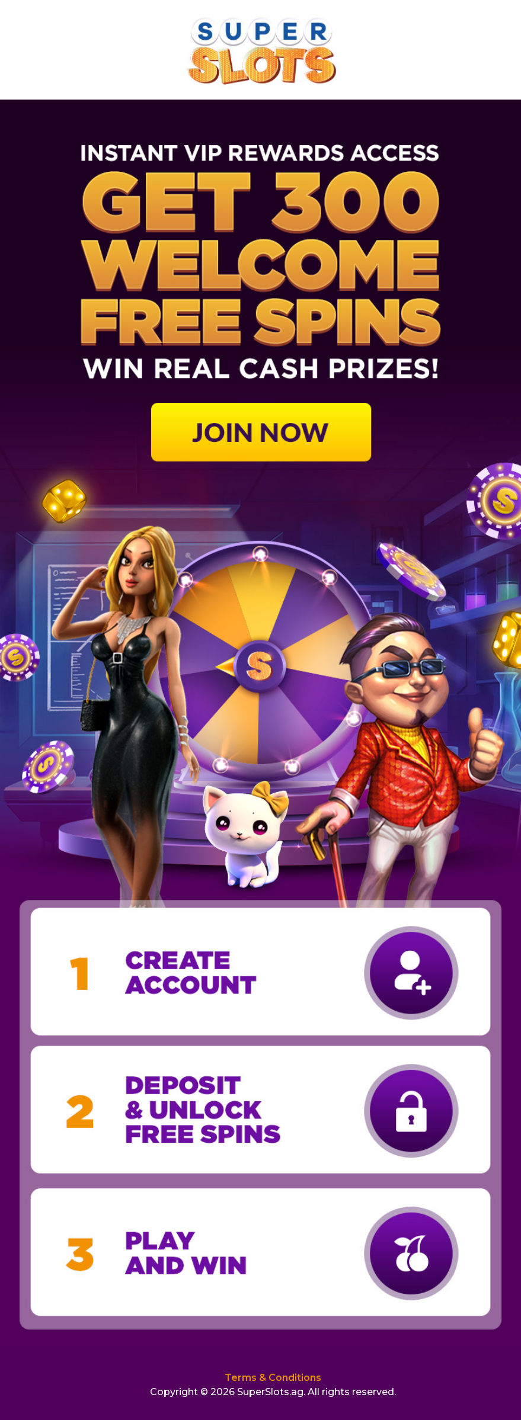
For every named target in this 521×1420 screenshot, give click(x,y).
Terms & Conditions (273, 1377)
